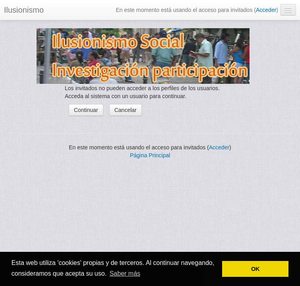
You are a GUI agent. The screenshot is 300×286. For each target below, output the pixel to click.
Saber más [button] (125, 273)
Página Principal (150, 155)
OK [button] (255, 269)
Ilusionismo (24, 10)
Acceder (266, 10)
